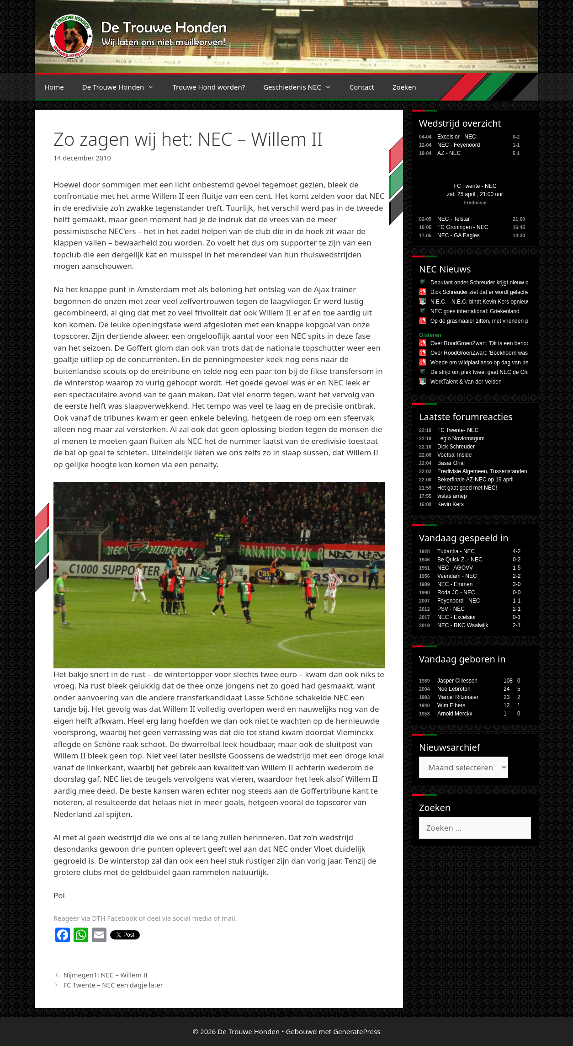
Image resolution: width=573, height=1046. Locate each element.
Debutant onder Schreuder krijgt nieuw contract (487, 282)
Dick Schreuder (456, 446)
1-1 (516, 601)
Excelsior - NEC (456, 136)
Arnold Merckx (454, 713)
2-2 (516, 576)
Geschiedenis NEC (301, 87)
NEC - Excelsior (456, 617)
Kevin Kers (450, 504)
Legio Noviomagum (460, 438)
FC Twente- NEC (457, 430)
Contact (362, 86)
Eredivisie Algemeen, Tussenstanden (482, 471)
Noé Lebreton (454, 689)
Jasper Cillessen (457, 681)
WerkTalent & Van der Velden (466, 382)
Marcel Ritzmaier (457, 697)
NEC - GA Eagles (458, 235)
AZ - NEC (449, 153)
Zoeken (404, 86)
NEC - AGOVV (455, 568)
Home (54, 86)
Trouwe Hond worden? (208, 86)
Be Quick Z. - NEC (460, 559)
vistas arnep (452, 496)
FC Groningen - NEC (462, 227)
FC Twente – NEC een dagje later (113, 985)
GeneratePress (356, 1031)
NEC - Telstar (453, 219)
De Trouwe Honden (123, 87)
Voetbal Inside (454, 455)
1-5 (516, 568)
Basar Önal (451, 463)
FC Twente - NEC (475, 186)
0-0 (516, 592)
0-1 (516, 617)
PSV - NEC (451, 609)
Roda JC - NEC (456, 592)
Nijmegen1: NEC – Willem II (106, 975)
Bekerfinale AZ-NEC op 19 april (475, 479)
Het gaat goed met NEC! (467, 488)
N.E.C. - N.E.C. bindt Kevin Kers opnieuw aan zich (491, 302)
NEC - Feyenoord (458, 145)
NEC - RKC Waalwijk (462, 625)
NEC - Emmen (454, 584)
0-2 (516, 559)
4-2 (516, 551)
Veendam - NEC (457, 576)
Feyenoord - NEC (458, 601)
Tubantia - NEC (456, 551)
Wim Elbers (451, 705)
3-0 (516, 584)
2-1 (516, 609)
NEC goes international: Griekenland (475, 311)
